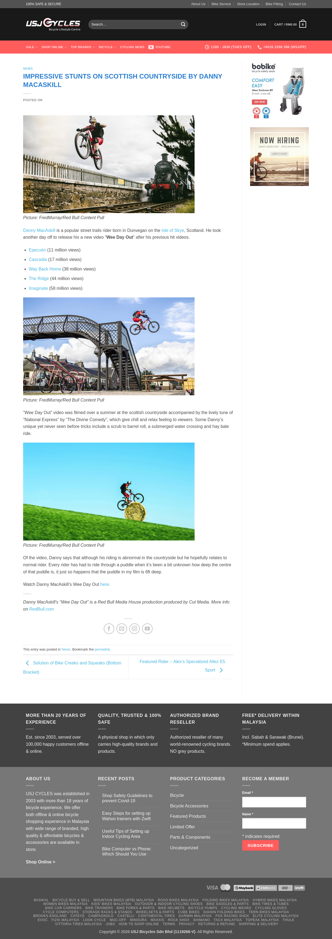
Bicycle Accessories (189, 806)
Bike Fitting (274, 4)
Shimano (201, 920)
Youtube (159, 47)
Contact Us (297, 4)
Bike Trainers (99, 908)
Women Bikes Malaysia (65, 904)
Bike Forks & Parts (136, 908)
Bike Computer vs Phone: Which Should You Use (126, 851)
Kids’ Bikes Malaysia (111, 904)
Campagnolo (101, 916)
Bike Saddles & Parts (228, 904)
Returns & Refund (216, 924)
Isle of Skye (173, 230)
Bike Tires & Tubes (271, 904)
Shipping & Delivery (258, 924)
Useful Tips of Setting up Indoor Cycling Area (125, 834)
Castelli (125, 916)
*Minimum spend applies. (266, 744)
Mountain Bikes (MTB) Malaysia (124, 900)
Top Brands (83, 47)
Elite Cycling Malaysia (276, 916)
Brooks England (50, 916)
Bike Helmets (171, 908)
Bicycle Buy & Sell (71, 900)
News (28, 68)
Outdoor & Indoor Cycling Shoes (169, 904)
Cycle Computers (61, 912)
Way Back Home (45, 269)
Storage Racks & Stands (107, 912)
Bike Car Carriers (63, 908)
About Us (198, 4)
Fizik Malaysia (65, 920)
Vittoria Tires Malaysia (78, 924)
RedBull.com (41, 609)
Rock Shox (178, 920)
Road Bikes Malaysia (178, 900)
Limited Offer (182, 827)
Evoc (43, 920)
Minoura (138, 920)
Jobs (110, 924)
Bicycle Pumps (202, 908)
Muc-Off (118, 920)
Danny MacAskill (39, 230)
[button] (261, 24)
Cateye (77, 916)
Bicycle (107, 47)
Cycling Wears (236, 908)
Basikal (41, 900)
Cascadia (38, 259)
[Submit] (183, 24)
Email (247, 793)
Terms (169, 924)
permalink (102, 649)
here (104, 584)
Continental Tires (156, 916)
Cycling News (132, 47)
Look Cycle (94, 920)
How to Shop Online (139, 924)
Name (247, 814)
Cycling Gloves (271, 908)
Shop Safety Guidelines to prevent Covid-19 (127, 798)
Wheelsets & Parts (155, 912)
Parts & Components (190, 837)
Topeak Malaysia (262, 920)
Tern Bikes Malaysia (269, 912)
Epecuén (37, 250)
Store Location (248, 4)
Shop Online (54, 47)
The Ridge (39, 278)
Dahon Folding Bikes (224, 912)
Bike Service (221, 4)
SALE (32, 47)
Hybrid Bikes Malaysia (275, 900)
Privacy (187, 924)
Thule (288, 920)
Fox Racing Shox (232, 916)
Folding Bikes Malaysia (225, 900)
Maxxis (157, 920)
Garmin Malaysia (195, 916)
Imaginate (38, 288)
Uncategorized (184, 847)
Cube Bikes (189, 912)
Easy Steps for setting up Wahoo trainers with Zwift (126, 816)
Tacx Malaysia (228, 920)
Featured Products (188, 816)
